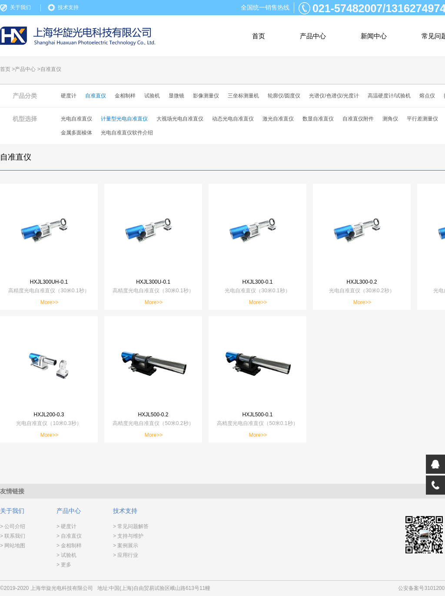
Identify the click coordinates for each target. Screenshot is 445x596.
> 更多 (63, 565)
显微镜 (176, 96)
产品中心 (313, 36)
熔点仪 (427, 96)
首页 (258, 36)
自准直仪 (95, 96)
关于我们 (20, 7)
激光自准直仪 (278, 119)
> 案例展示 (125, 545)
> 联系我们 (12, 536)
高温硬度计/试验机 (389, 96)
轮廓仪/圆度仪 (284, 96)
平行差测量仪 (422, 119)
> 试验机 (66, 555)
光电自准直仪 (76, 119)
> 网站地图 (12, 545)
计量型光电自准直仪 (124, 119)
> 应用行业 (125, 555)
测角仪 (390, 119)
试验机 (152, 96)
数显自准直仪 (318, 119)
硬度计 (68, 96)
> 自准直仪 (69, 536)
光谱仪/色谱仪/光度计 (334, 96)
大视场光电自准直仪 (179, 119)
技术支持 (68, 7)
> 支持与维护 (128, 536)
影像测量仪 (206, 96)
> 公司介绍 (12, 526)
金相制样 (125, 96)
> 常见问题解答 (131, 526)
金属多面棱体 (76, 133)
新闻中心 (374, 36)
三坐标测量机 (243, 96)
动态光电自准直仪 (233, 119)
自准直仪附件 (358, 119)
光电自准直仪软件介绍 (127, 133)
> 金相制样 (69, 545)
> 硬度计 (66, 526)
